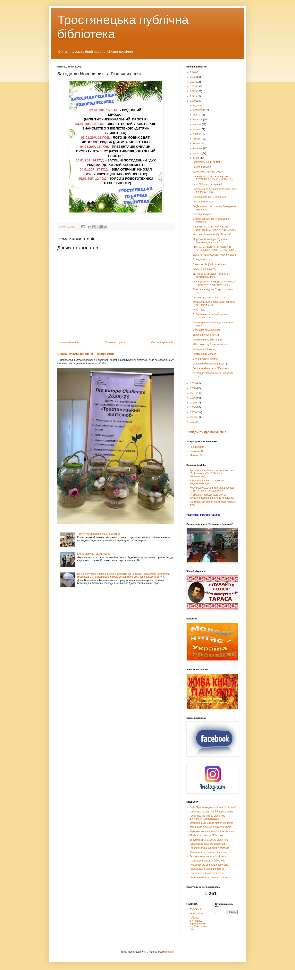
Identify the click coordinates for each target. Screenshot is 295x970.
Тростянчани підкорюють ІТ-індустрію (98, 533)
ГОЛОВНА (195, 909)
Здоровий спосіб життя (206, 334)
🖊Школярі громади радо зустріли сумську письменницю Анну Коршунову (211, 496)
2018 (193, 388)
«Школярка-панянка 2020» (208, 171)
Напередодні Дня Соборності (209, 196)
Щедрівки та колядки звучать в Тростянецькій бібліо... (210, 240)
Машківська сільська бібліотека (207, 860)
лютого (197, 153)
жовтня (197, 114)
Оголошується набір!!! (205, 358)
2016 (193, 397)
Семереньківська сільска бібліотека (209, 877)
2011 (193, 421)
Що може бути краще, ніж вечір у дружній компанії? (211, 275)
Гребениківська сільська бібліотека (209, 848)
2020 (193, 100)
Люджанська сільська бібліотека (207, 856)
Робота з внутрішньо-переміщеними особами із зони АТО (198, 923)
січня (196, 158)
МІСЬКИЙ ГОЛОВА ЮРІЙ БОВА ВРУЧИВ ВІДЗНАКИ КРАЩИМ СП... (214, 228)
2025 (193, 76)
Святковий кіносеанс (204, 354)
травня (197, 138)
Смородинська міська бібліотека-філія (211, 822)
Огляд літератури (202, 259)
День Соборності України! (207, 184)
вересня (198, 119)
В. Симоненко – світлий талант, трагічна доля (210, 316)
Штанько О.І (196, 455)
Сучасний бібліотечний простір (210, 363)
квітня (197, 143)
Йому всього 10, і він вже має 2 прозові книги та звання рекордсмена (211, 489)
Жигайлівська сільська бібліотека (208, 852)
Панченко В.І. (197, 451)
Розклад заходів (202, 167)
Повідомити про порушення (206, 432)
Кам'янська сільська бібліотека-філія (210, 827)
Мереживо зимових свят (206, 330)
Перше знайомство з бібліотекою (211, 368)
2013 (193, 412)
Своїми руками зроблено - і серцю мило (86, 353)
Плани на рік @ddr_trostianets (209, 264)
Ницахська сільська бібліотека (206, 868)
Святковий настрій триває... (208, 339)
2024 (193, 81)
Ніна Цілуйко (196, 447)
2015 (193, 402)
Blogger (169, 951)
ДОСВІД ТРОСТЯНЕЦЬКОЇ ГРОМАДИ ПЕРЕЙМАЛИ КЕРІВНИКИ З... (214, 283)
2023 (193, 86)
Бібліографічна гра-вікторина (93, 553)
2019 (193, 383)
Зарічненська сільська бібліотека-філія (211, 831)
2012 (193, 417)
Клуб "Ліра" (199, 309)
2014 (193, 407)
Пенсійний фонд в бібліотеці (209, 297)
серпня (197, 124)
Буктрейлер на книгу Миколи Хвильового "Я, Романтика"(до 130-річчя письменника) (212, 473)
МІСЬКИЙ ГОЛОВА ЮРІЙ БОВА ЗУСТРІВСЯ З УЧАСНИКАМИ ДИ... (214, 178)
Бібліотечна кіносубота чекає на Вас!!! (214, 254)
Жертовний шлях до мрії (206, 162)
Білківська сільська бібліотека (206, 835)
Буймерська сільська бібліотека (207, 843)
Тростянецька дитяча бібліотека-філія (211, 811)
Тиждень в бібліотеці (204, 269)
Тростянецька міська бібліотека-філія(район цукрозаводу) (207, 817)
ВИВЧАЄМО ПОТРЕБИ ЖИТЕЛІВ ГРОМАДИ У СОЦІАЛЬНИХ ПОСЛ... (215, 248)
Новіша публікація (68, 342)
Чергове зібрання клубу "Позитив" (212, 234)
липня (197, 129)
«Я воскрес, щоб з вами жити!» (210, 344)
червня (197, 134)
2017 (193, 393)
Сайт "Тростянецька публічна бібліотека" (212, 807)
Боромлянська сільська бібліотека (208, 839)
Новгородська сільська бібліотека (208, 864)
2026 (193, 72)
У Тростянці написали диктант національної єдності (206, 482)
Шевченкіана (196, 913)
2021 (193, 96)
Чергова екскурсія (203, 201)
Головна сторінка (115, 342)
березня (198, 148)
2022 (193, 91)
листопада (199, 110)
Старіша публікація (162, 342)
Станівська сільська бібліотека (206, 873)
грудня (197, 105)
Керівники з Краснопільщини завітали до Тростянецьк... (214, 303)
